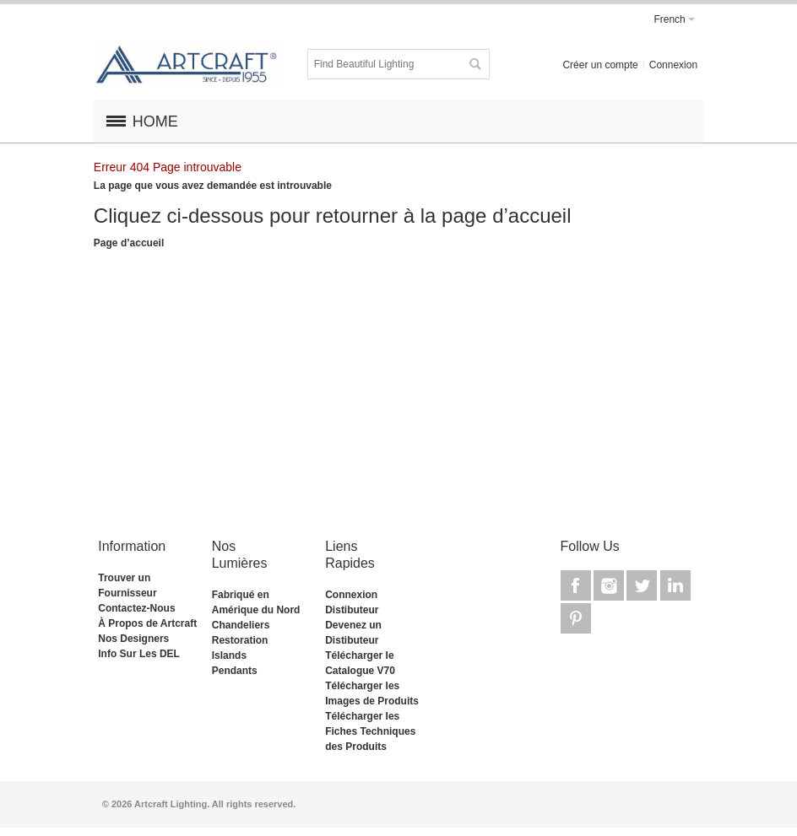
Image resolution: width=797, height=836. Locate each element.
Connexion (673, 65)
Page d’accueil (129, 243)
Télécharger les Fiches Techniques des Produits (370, 731)
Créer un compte (599, 65)
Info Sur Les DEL (139, 654)
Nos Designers (133, 639)
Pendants (235, 671)
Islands (229, 655)
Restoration (240, 640)
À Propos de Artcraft (147, 623)
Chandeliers (241, 625)
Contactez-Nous (136, 608)
